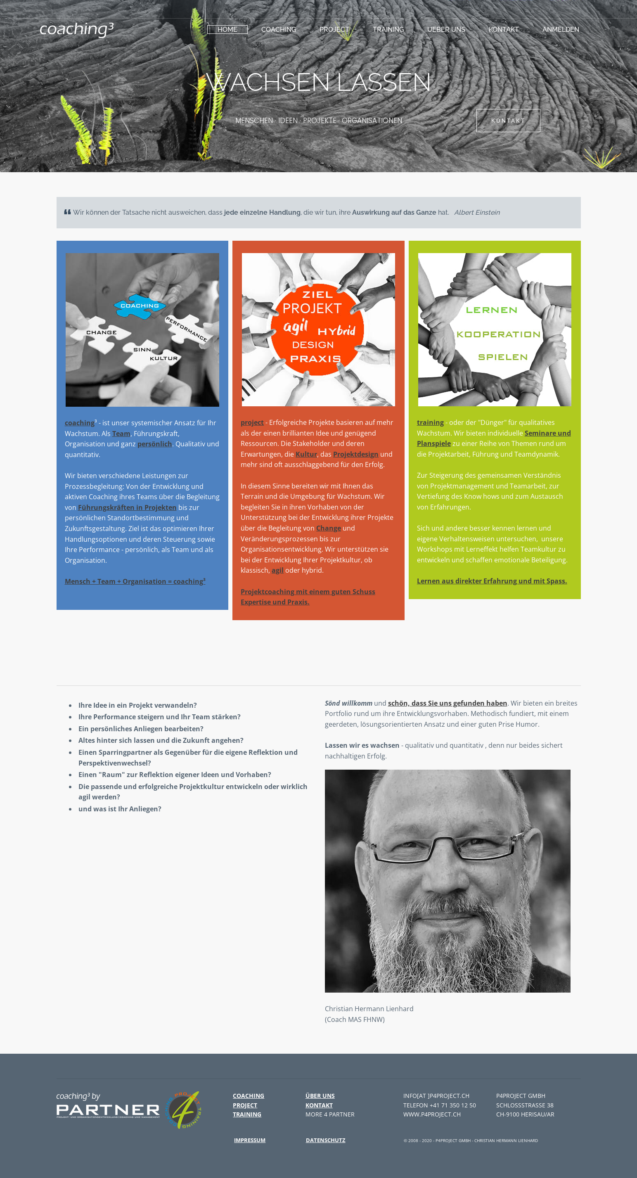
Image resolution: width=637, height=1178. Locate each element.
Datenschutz (326, 1140)
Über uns (320, 1096)
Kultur (306, 454)
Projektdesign (356, 454)
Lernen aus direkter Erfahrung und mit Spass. (492, 580)
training (388, 29)
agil (278, 570)
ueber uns (446, 29)
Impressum (249, 1140)
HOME (227, 29)
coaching (279, 29)
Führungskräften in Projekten (127, 507)
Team (121, 433)
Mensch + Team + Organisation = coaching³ (135, 581)
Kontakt (504, 29)
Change (328, 528)
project (334, 29)
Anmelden (561, 29)
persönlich (154, 443)
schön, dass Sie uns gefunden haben (447, 703)
